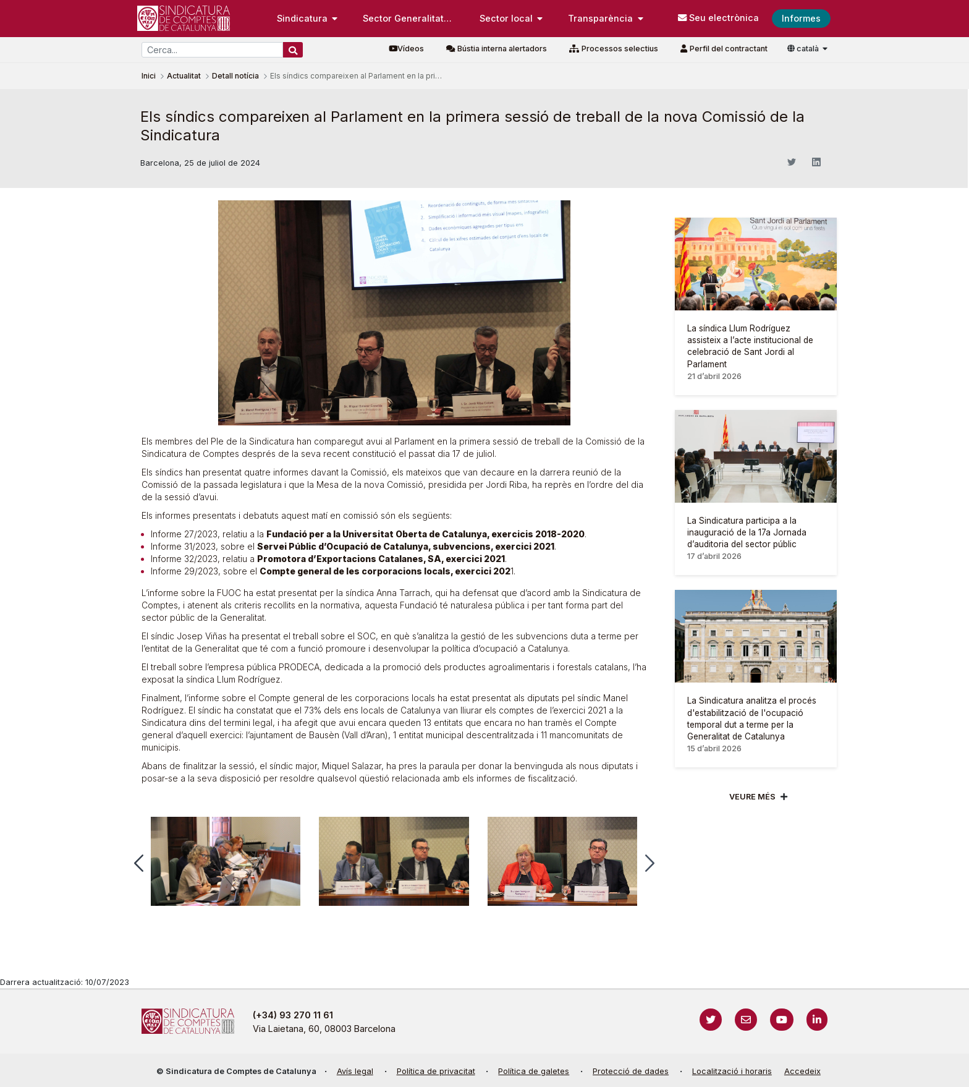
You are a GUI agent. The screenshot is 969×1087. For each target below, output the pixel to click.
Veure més (752, 796)
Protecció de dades (631, 1071)
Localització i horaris (732, 1071)
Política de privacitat (436, 1071)
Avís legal (355, 1071)
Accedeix (802, 1071)
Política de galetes (533, 1071)
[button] (138, 863)
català (804, 48)
